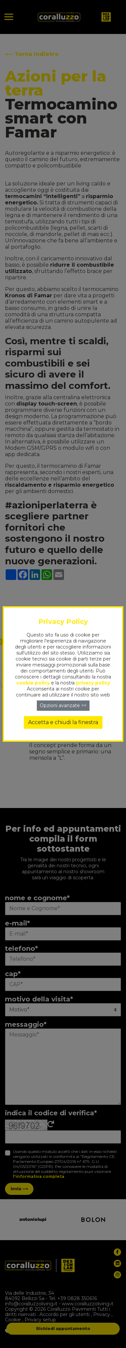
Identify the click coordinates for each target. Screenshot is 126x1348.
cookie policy (33, 683)
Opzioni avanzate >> (63, 705)
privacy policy (93, 683)
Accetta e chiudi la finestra (63, 722)
